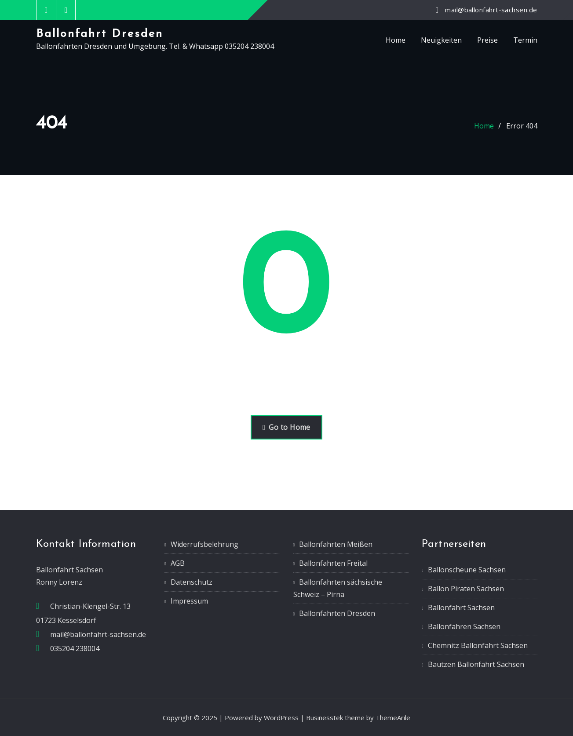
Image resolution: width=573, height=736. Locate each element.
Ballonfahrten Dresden (337, 613)
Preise (487, 40)
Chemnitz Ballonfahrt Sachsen (478, 645)
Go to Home (286, 427)
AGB (178, 563)
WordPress (281, 717)
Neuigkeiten (441, 40)
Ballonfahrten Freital (333, 563)
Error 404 (521, 126)
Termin (525, 40)
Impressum (189, 601)
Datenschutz (191, 582)
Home (395, 40)
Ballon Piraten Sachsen (466, 588)
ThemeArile (393, 717)
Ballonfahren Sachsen (464, 626)
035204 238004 (74, 648)
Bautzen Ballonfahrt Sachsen (476, 664)
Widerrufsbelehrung (204, 544)
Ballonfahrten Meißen (335, 544)
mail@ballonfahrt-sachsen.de (491, 9)
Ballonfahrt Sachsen (461, 607)
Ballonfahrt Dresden (99, 34)
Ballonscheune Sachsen (467, 570)
